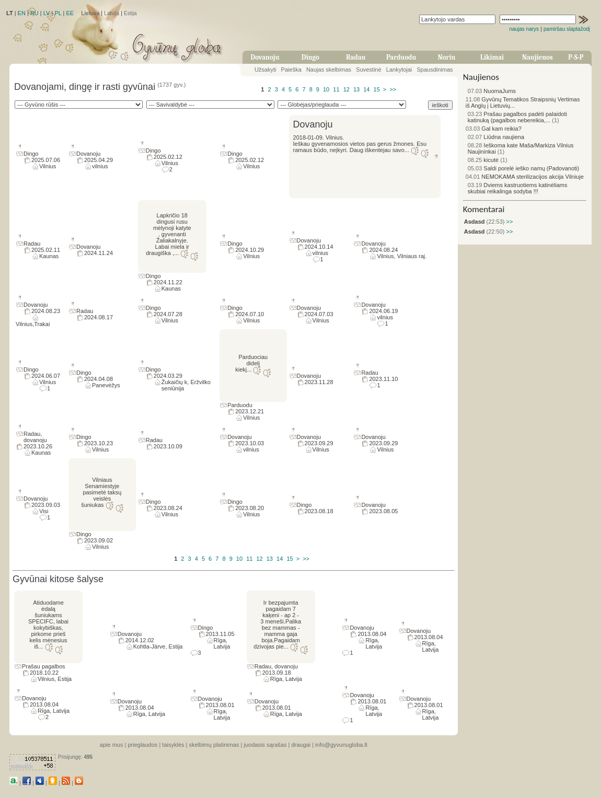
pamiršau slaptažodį (567, 29)
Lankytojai (399, 69)
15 (377, 89)
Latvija (111, 13)
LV (46, 13)
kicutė (483, 160)
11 (336, 89)
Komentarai (484, 209)
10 (326, 89)
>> (392, 89)
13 (356, 89)
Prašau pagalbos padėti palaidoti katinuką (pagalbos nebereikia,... (517, 117)
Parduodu (401, 57)
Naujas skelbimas (328, 69)
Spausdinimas (435, 69)
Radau (355, 57)
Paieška (291, 69)
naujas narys (524, 29)
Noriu (447, 57)
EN (22, 13)
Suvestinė (368, 69)
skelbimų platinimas (214, 745)
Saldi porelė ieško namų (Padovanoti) (523, 168)
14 (366, 89)
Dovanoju (265, 57)
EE (70, 13)
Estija (130, 13)
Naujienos (537, 57)
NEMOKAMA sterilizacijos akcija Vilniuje (525, 177)
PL (57, 13)
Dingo (310, 57)
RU (34, 13)
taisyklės (173, 745)
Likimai (492, 57)
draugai (300, 745)
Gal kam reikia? (494, 128)
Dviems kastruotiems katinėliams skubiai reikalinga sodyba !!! (518, 188)
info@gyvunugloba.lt (341, 745)
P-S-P (575, 57)
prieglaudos (142, 745)
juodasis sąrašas (265, 745)
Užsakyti (265, 69)
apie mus (111, 745)
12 (346, 89)
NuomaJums (492, 91)
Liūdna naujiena (496, 137)
